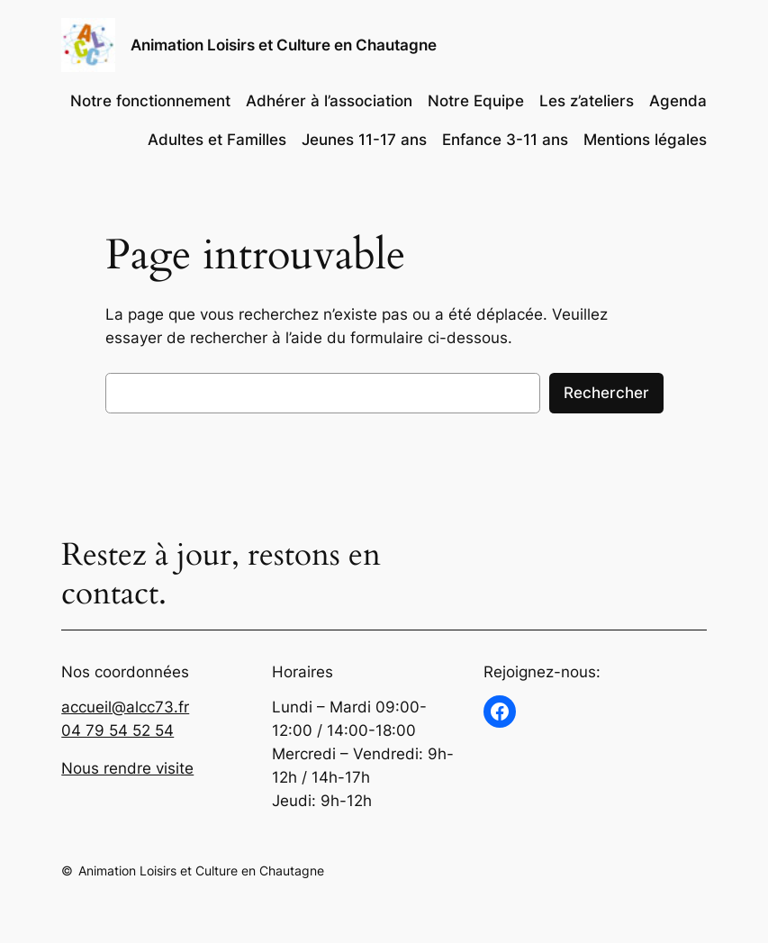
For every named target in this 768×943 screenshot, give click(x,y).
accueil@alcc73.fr (125, 707)
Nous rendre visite (127, 768)
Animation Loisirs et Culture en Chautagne (284, 45)
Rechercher (606, 393)
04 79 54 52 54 (117, 730)
